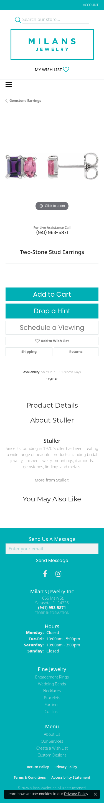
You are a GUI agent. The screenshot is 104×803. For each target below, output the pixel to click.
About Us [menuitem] (52, 734)
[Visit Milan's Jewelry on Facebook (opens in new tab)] (45, 574)
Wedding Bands (52, 684)
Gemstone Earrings (25, 100)
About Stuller (52, 420)
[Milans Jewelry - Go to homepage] (52, 44)
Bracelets (52, 697)
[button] (90, 5)
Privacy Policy (65, 767)
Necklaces (52, 690)
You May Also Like (52, 499)
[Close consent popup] (95, 794)
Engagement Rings (52, 677)
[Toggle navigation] (9, 84)
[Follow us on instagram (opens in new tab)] (58, 574)
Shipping (29, 351)
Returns (76, 351)
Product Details (52, 405)
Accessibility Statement (70, 777)
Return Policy (38, 767)
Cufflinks (52, 711)
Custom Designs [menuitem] (51, 755)
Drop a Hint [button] (52, 310)
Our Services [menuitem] (52, 741)
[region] (52, 166)
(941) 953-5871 (52, 232)
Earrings (52, 704)
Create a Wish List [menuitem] (52, 748)
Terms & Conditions (30, 777)
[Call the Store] (52, 607)
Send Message (52, 560)
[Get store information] (52, 612)
